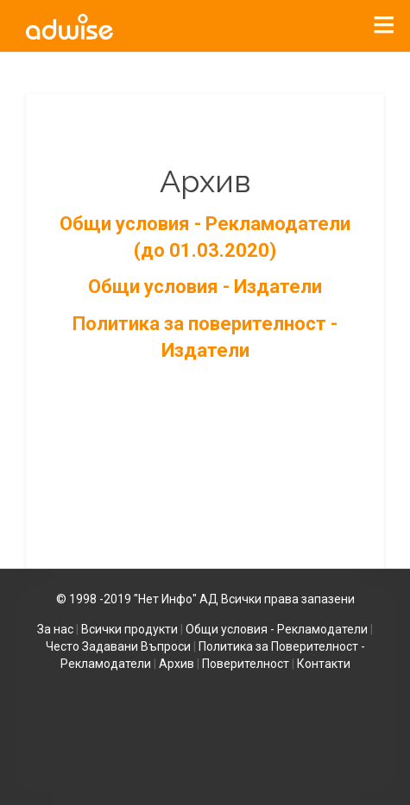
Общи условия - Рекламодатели (277, 629)
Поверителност (245, 664)
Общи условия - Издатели (205, 286)
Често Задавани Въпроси (118, 646)
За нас (55, 629)
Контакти (323, 664)
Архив (176, 664)
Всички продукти (129, 629)
